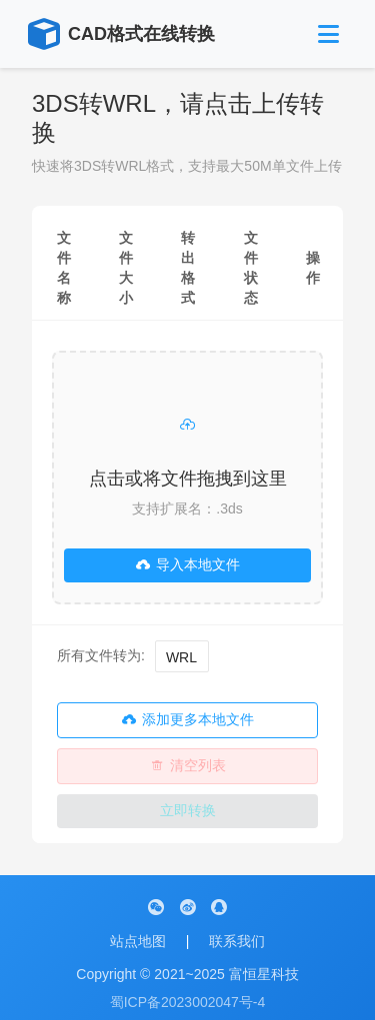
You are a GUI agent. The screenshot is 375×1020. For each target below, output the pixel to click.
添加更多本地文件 (188, 719)
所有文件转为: (101, 655)
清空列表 (188, 765)
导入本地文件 (188, 564)
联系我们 (237, 941)
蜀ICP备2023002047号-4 (188, 1002)
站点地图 (138, 941)
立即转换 (188, 810)
